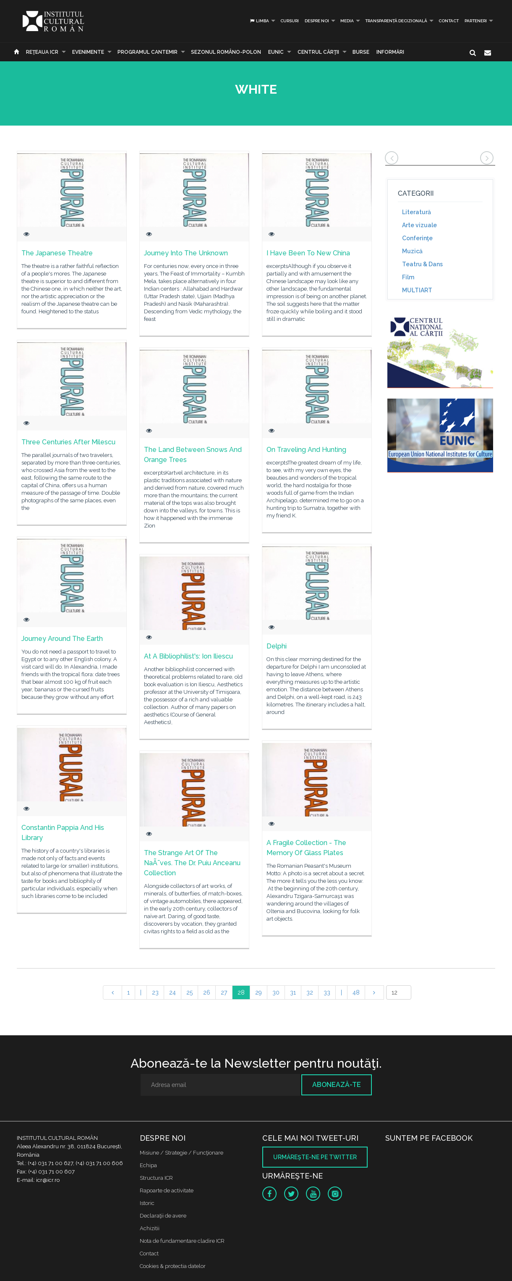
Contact (449, 20)
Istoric (147, 1203)
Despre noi (317, 20)
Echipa (148, 1165)
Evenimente (88, 52)
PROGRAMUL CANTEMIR (148, 52)
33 (327, 992)
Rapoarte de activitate (166, 1190)
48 (356, 992)
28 (241, 992)
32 (309, 992)
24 (172, 992)
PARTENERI (476, 20)
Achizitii (149, 1228)
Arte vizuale (419, 225)
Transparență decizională (396, 20)
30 (276, 992)
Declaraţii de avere (163, 1216)
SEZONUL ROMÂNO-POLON (226, 52)
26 (206, 992)
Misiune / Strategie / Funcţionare (181, 1153)
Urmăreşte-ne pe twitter (315, 1157)
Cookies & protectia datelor (173, 1266)
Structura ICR (156, 1178)
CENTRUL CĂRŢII (318, 52)
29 (258, 992)
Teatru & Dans (422, 264)
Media (347, 20)
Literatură (416, 212)
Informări (390, 52)
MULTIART (417, 290)
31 (293, 992)
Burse (361, 52)
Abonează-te (336, 1085)
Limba (259, 20)
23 (155, 992)
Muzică (412, 251)
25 (189, 992)
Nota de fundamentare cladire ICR (182, 1241)
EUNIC (276, 52)
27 (224, 992)
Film (408, 277)
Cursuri (289, 20)
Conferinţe (417, 238)
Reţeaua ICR (42, 52)
